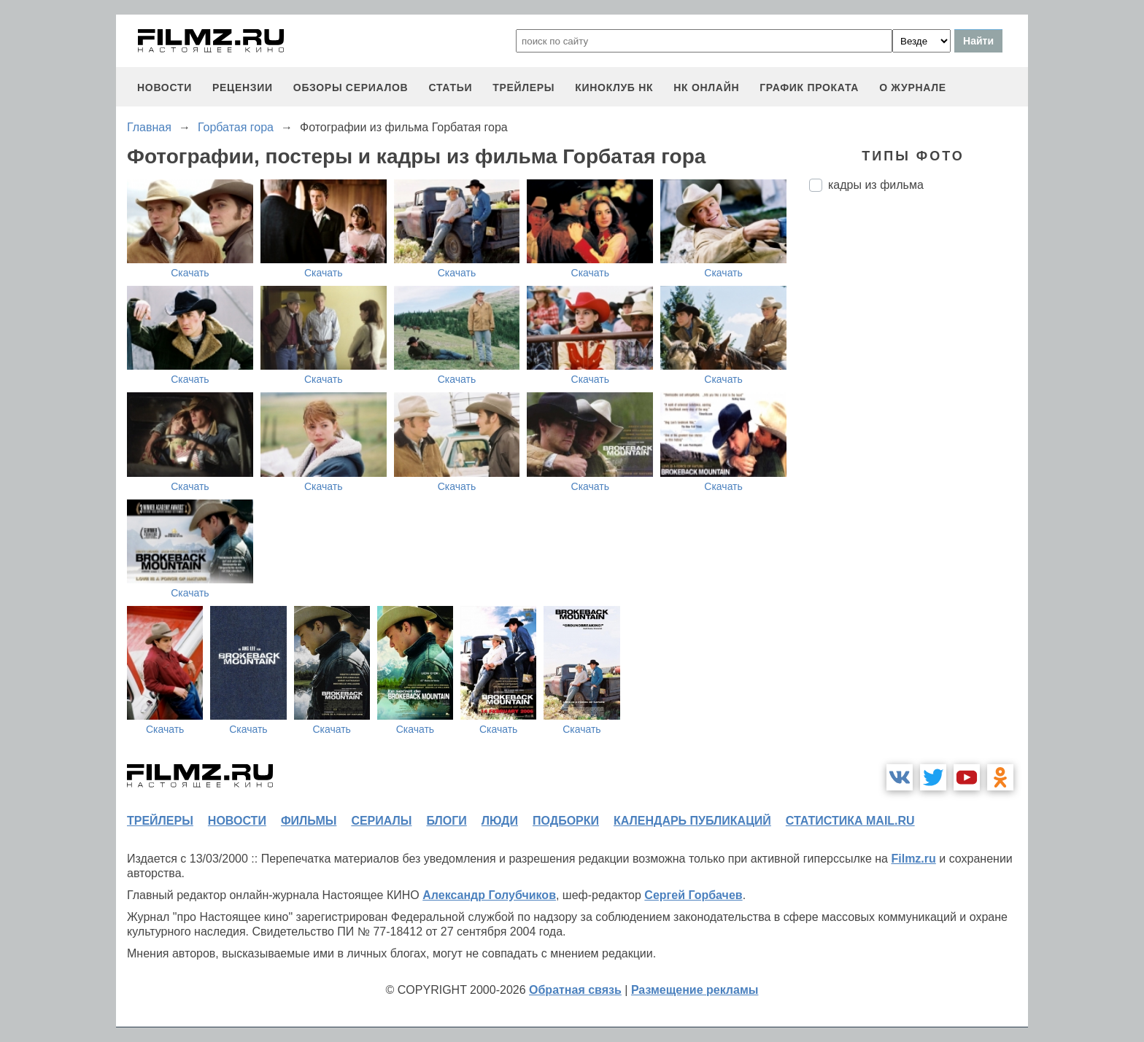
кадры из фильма (876, 185)
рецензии (242, 87)
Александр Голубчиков (489, 895)
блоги (446, 820)
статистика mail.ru (850, 820)
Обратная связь (575, 990)
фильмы (308, 820)
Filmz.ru (913, 858)
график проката (809, 87)
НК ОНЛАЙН (706, 87)
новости (164, 87)
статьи (450, 87)
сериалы (381, 820)
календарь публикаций (692, 820)
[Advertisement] (918, 447)
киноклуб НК (614, 87)
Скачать (190, 273)
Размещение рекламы (695, 990)
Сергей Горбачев (693, 895)
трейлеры (523, 87)
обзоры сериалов (351, 87)
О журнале (912, 87)
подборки (566, 820)
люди (500, 820)
